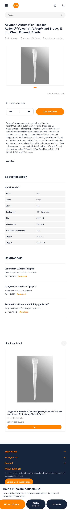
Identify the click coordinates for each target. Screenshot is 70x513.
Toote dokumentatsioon (53, 38)
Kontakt (9, 463)
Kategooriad (11, 457)
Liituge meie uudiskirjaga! (19, 482)
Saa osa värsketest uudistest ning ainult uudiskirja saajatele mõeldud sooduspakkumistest (35, 474)
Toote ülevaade (12, 38)
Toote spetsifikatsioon (31, 38)
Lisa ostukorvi (50, 111)
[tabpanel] (35, 65)
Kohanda (57, 504)
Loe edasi (10, 161)
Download (22, 276)
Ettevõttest (11, 451)
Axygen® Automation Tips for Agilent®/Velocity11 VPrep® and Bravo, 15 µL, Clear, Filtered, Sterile (34, 412)
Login (11, 103)
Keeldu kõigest (35, 504)
